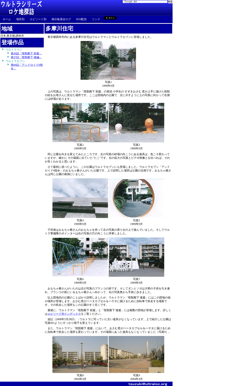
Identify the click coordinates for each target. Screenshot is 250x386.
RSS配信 (81, 19)
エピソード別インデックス (64, 313)
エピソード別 (38, 19)
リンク (96, 19)
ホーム (7, 19)
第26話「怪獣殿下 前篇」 (26, 53)
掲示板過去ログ (61, 19)
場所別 (20, 19)
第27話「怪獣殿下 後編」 (26, 57)
